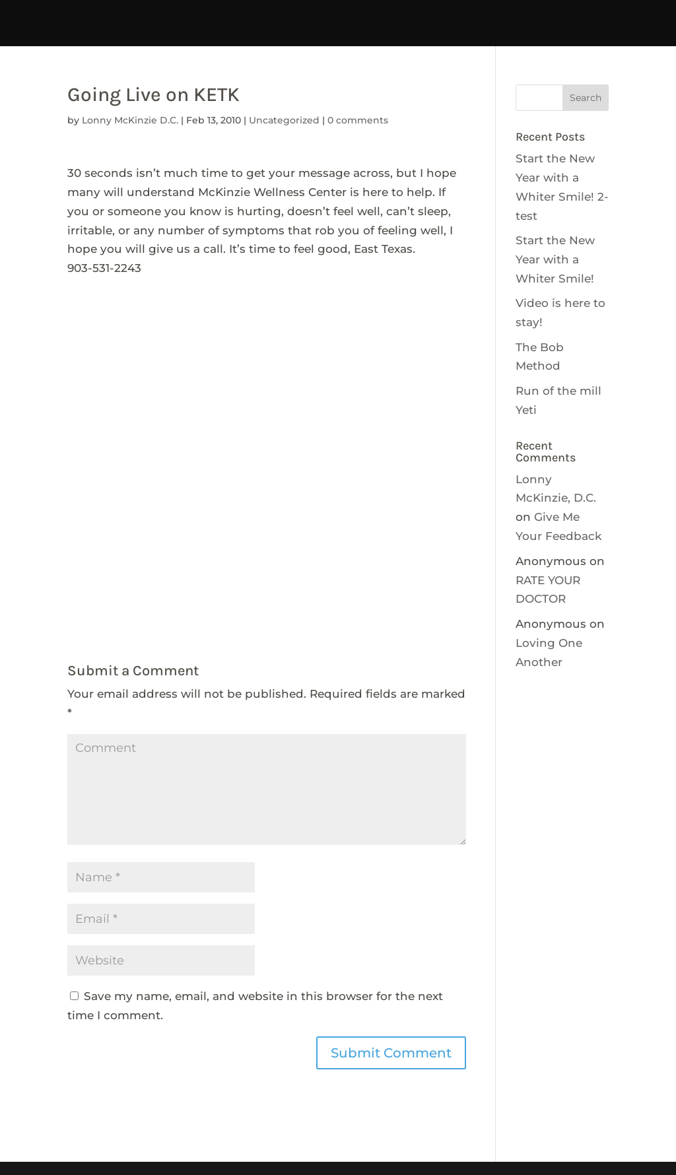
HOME (79, 14)
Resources (382, 33)
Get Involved (193, 33)
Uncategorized (284, 120)
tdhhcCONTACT (473, 14)
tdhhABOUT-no (475, 33)
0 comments (357, 120)
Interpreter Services (257, 14)
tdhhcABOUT (371, 14)
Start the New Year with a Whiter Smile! (555, 259)
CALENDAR (568, 14)
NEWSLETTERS (291, 33)
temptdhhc (148, 14)
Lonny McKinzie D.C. (130, 120)
